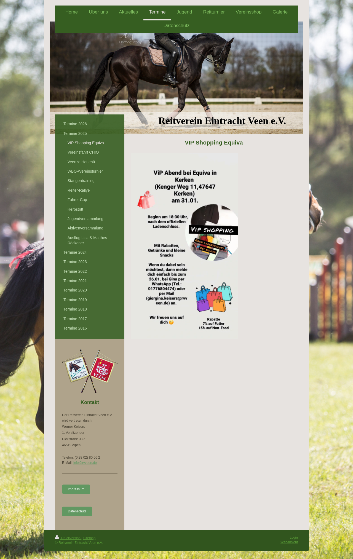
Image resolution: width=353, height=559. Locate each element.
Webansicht (289, 542)
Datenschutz (77, 511)
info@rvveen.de (85, 463)
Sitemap (89, 538)
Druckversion (68, 538)
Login (294, 537)
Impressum (76, 489)
